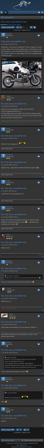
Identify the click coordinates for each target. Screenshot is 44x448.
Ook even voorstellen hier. (14, 21)
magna (9, 96)
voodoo (8, 128)
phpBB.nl (29, 447)
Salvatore (9, 33)
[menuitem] (5, 12)
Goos (9, 24)
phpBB (15, 443)
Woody (19, 24)
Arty (26, 445)
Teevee (14, 24)
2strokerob (9, 154)
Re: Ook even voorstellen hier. (14, 104)
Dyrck (9, 288)
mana (7, 408)
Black (18, 445)
